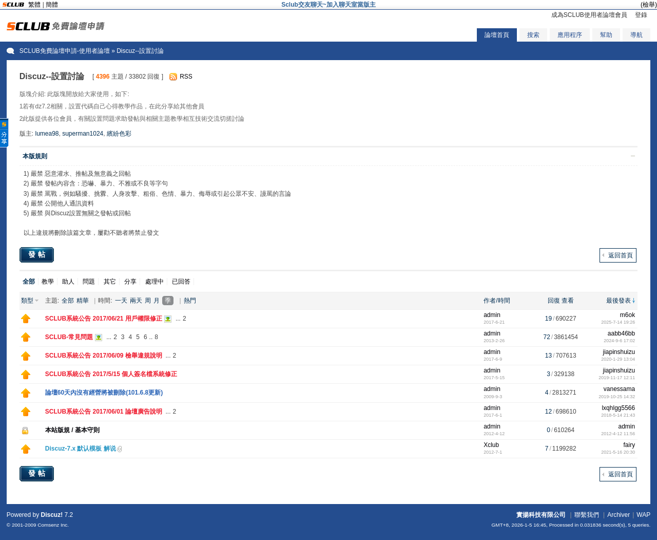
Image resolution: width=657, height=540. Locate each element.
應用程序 (569, 35)
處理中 (154, 281)
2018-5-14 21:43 (618, 415)
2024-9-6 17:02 (619, 340)
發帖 (38, 254)
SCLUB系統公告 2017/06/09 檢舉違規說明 (103, 355)
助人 (68, 281)
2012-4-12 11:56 (618, 433)
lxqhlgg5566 (618, 408)
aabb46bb (621, 333)
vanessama (619, 389)
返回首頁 (620, 255)
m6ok (627, 315)
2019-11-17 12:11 (616, 377)
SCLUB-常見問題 (69, 337)
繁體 (34, 4)
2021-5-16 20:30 (618, 452)
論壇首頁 (497, 35)
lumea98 (47, 133)
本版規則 (35, 156)
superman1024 (82, 133)
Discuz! (52, 514)
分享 (130, 281)
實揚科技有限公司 (541, 514)
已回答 (181, 281)
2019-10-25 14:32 (616, 396)
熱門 (190, 300)
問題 (89, 281)
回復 (554, 300)
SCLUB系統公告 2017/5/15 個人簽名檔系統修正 (111, 374)
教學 (48, 281)
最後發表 (618, 300)
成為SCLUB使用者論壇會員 (589, 14)
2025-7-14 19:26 (618, 322)
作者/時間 (497, 300)
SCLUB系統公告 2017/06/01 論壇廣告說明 (103, 411)
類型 (27, 300)
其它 (110, 281)
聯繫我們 (586, 514)
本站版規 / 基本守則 (72, 430)
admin (492, 315)
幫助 (606, 35)
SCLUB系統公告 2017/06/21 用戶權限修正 (103, 318)
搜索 (533, 35)
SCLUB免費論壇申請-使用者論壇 (65, 50)
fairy (629, 445)
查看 (568, 300)
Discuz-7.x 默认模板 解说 (80, 448)
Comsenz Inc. (53, 525)
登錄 (641, 14)
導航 (636, 35)
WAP (643, 514)
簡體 (52, 4)
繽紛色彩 (119, 133)
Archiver (618, 514)
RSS (186, 76)
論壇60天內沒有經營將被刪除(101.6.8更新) (104, 392)
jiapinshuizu (619, 352)
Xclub (491, 445)
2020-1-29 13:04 (618, 359)
